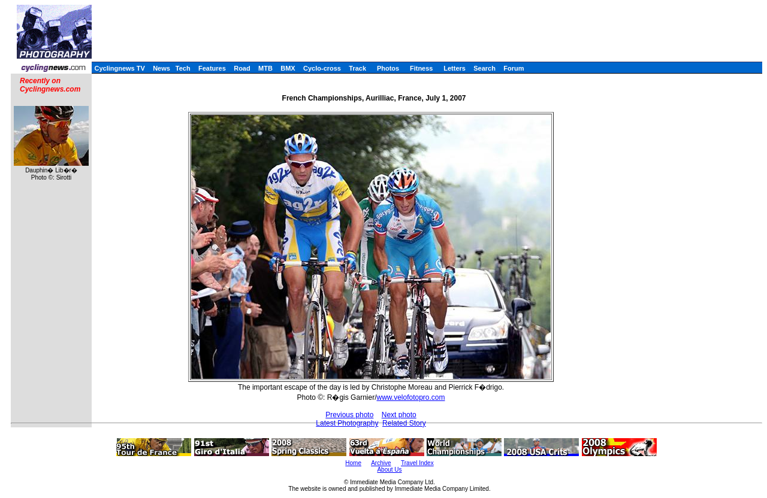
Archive (381, 463)
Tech (183, 68)
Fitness (421, 68)
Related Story (404, 423)
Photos (388, 68)
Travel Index (417, 463)
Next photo (399, 415)
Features (212, 68)
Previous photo (349, 415)
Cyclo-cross (322, 68)
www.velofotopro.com (410, 397)
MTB (265, 68)
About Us (389, 469)
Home (353, 463)
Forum (513, 68)
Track (357, 68)
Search (484, 68)
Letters (454, 68)
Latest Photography (347, 423)
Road (242, 68)
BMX (287, 68)
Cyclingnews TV (119, 68)
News (161, 68)
